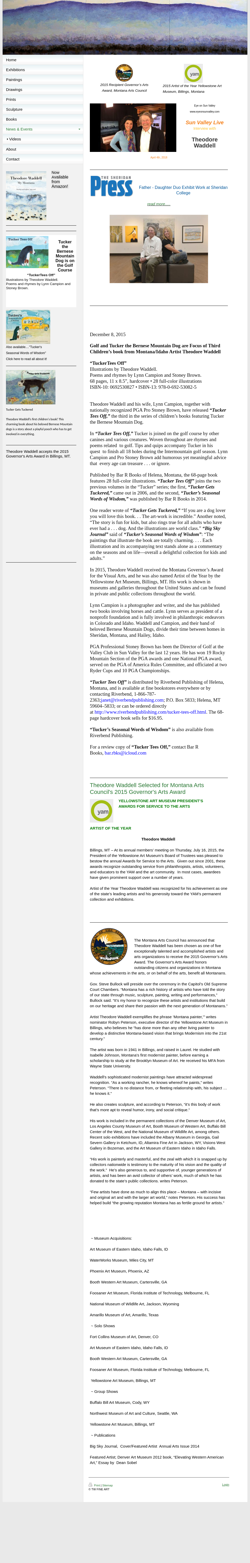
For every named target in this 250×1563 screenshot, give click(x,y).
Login (225, 1484)
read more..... (158, 204)
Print (95, 1485)
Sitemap (107, 1485)
